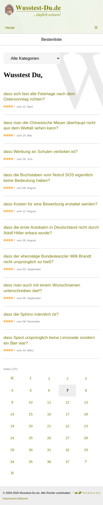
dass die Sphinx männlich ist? (30, 314)
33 (86, 450)
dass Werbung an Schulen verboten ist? (40, 151)
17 (67, 414)
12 (67, 402)
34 (12, 462)
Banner (23, 498)
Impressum (10, 498)
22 (67, 426)
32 (67, 450)
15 (30, 414)
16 (49, 414)
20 (30, 426)
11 (49, 402)
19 (12, 426)
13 (86, 402)
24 (12, 438)
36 (49, 462)
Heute (10, 28)
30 (30, 450)
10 (30, 402)
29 (12, 450)
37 (67, 462)
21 (49, 426)
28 (86, 438)
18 (86, 414)
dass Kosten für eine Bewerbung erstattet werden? (50, 204)
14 (12, 414)
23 (86, 426)
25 (30, 438)
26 (49, 438)
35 (30, 462)
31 (49, 450)
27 (67, 438)
